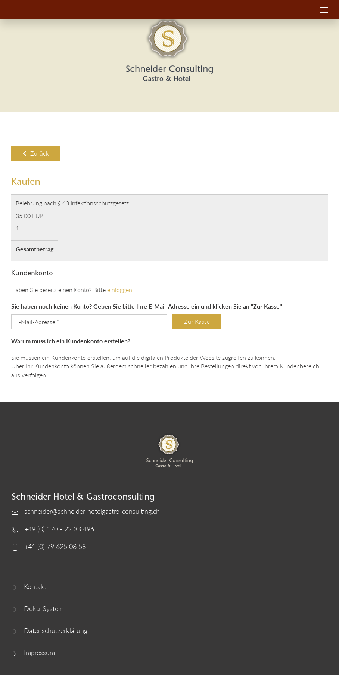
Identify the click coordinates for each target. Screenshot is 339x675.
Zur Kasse (197, 321)
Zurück (36, 153)
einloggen (119, 289)
